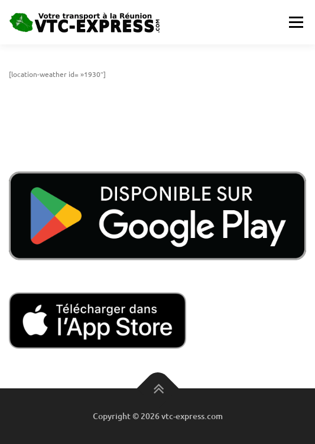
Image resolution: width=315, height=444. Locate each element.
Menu (294, 22)
